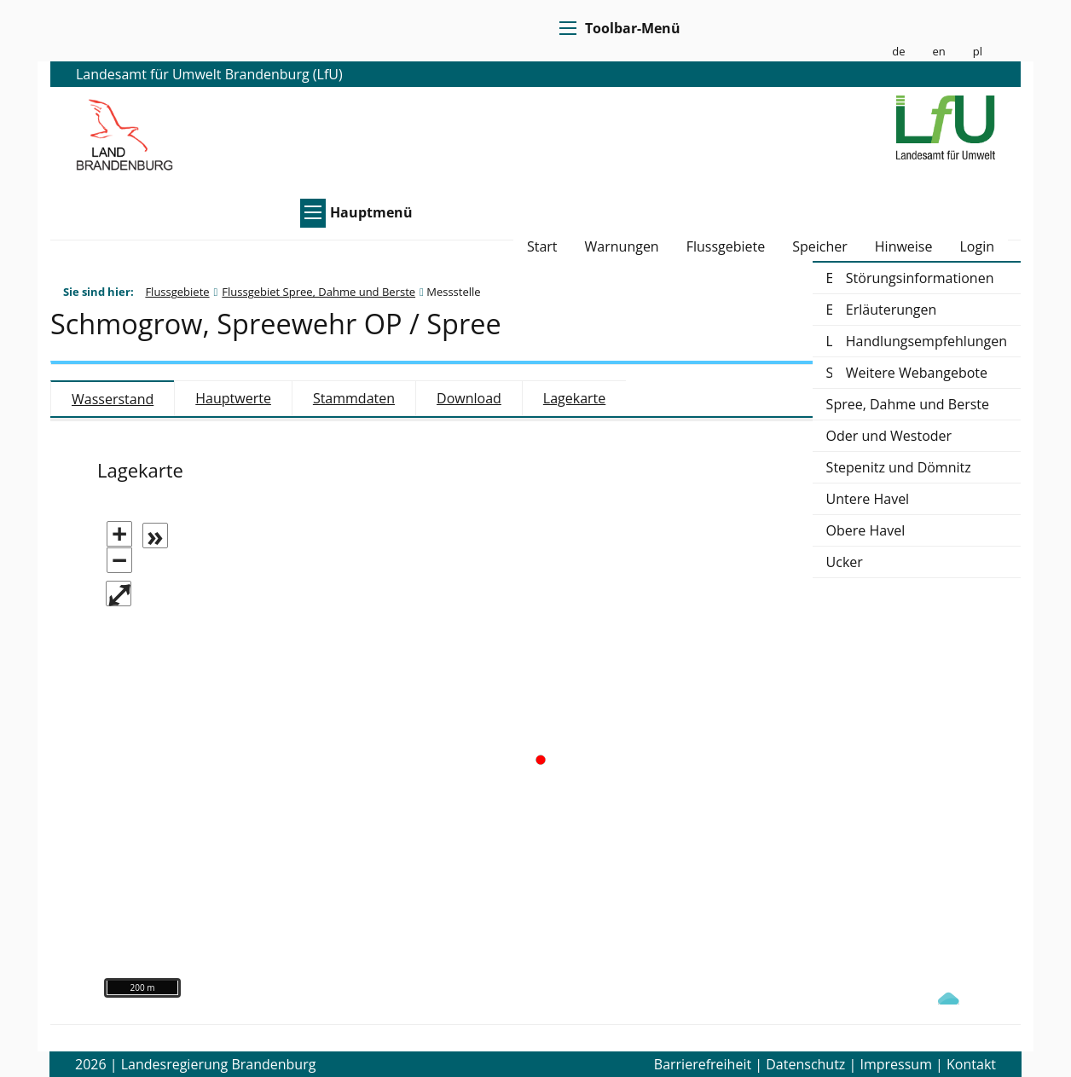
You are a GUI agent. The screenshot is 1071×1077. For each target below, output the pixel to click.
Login (976, 248)
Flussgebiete (726, 248)
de (898, 51)
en (938, 51)
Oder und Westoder (889, 435)
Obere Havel (866, 530)
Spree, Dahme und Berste (907, 404)
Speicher (820, 248)
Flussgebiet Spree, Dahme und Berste (318, 291)
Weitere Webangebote (916, 372)
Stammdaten (354, 398)
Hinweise (904, 248)
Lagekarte (574, 398)
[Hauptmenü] (310, 212)
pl (977, 51)
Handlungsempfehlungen (926, 341)
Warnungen (622, 248)
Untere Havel (868, 498)
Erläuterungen (891, 309)
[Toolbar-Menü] (565, 28)
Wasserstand (112, 399)
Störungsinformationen (920, 278)
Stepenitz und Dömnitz (898, 467)
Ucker (844, 562)
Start (542, 248)
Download (469, 398)
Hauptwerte (233, 398)
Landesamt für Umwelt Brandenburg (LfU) (209, 74)
